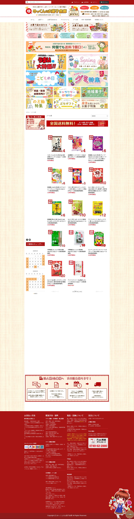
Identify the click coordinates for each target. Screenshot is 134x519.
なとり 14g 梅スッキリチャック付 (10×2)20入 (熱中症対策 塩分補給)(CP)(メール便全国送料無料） (56, 281)
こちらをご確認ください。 (52, 483)
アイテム (104, 2)
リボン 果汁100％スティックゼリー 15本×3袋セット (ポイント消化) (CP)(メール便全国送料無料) (77, 189)
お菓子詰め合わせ (52, 19)
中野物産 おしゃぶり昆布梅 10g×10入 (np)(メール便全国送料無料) (77, 251)
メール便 (75, 19)
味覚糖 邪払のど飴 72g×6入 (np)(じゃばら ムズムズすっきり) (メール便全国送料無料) (56, 221)
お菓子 (41, 19)
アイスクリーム (65, 19)
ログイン (95, 2)
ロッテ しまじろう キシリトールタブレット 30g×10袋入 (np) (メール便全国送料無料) (97, 251)
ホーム (32, 19)
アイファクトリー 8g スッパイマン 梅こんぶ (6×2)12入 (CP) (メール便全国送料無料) (97, 221)
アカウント (77, 2)
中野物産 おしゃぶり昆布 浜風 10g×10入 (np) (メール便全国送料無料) (56, 251)
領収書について (99, 19)
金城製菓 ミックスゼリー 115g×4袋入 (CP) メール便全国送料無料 (77, 156)
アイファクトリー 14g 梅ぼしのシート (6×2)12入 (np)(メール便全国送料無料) (77, 281)
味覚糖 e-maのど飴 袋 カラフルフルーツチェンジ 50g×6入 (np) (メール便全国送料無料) (56, 189)
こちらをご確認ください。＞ (32, 468)
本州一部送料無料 (86, 19)
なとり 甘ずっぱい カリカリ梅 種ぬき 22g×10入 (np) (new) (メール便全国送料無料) (77, 221)
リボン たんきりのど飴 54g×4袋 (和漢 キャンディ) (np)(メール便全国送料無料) (56, 156)
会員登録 (86, 2)
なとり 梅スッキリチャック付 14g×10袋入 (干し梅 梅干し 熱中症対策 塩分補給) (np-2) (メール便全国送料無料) (97, 190)
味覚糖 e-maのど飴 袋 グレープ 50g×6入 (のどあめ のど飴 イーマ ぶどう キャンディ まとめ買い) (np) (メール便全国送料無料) (97, 157)
